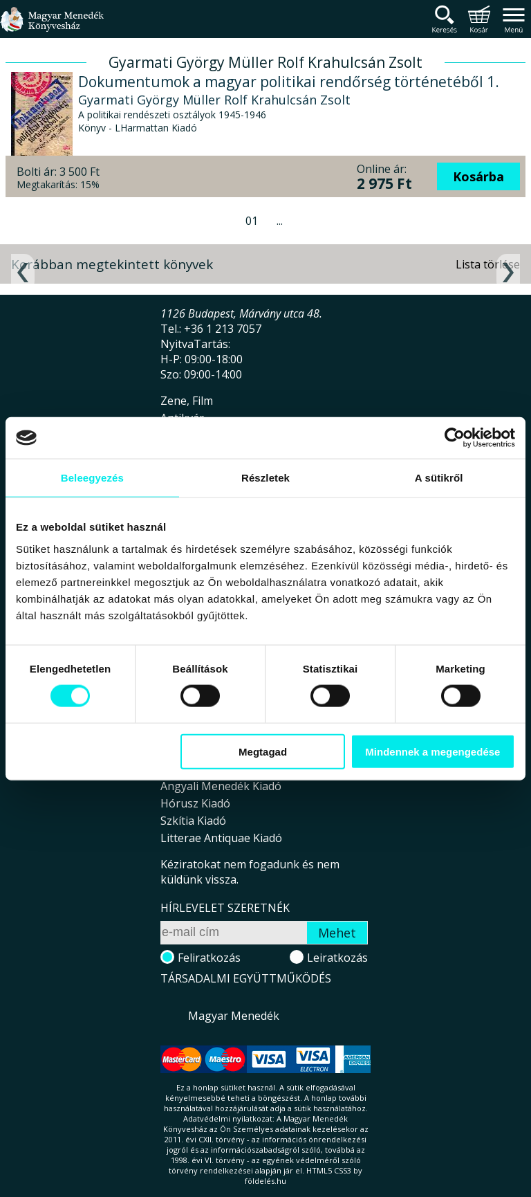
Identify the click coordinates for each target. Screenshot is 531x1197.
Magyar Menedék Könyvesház (52, 27)
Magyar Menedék (233, 1015)
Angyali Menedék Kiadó (220, 786)
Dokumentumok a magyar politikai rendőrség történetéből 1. (288, 81)
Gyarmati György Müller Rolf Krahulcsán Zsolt (214, 99)
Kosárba (478, 176)
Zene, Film (186, 400)
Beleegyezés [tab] (92, 478)
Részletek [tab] (265, 478)
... (280, 220)
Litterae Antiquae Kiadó (221, 838)
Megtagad (263, 751)
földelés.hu (265, 1181)
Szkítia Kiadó (193, 820)
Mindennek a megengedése (432, 751)
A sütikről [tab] (439, 478)
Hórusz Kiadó (195, 803)
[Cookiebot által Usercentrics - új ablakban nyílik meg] (454, 438)
